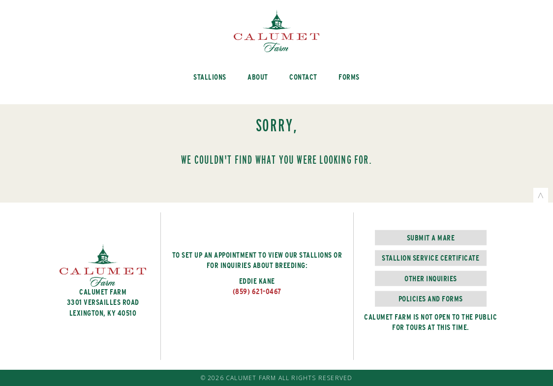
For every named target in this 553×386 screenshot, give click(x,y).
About (257, 77)
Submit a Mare (431, 238)
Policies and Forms (431, 299)
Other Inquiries (430, 278)
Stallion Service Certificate (430, 258)
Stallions (209, 77)
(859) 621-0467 (257, 292)
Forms (349, 77)
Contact (303, 77)
